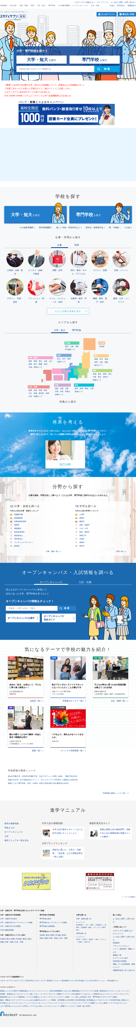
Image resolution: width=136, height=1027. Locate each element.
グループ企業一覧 (77, 1006)
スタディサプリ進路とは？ (123, 931)
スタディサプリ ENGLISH (23, 981)
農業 (91, 925)
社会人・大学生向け (117, 5)
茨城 (94, 374)
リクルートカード (52, 1006)
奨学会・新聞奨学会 (94, 227)
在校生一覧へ (36, 701)
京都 (61, 388)
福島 (106, 362)
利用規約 (116, 943)
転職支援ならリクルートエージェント (34, 991)
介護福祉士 (99, 925)
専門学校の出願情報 (47, 926)
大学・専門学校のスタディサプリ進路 (102, 997)
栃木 (99, 374)
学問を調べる (81, 933)
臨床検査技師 (19, 532)
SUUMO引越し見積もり (119, 1000)
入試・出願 (95, 5)
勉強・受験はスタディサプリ (11, 1000)
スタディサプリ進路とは (84, 2)
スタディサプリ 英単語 (43, 981)
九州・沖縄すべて (35, 396)
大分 (30, 393)
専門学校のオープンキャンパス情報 (53, 923)
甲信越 (18, 939)
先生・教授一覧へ (119, 701)
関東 (13, 939)
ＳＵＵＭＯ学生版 (77, 981)
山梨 (72, 346)
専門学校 (51, 5)
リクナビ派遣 (93, 991)
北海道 (101, 346)
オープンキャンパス (80, 5)
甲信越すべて (70, 349)
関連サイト (65, 1006)
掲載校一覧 (117, 955)
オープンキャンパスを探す (21, 618)
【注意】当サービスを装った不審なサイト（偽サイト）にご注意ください (37, 88)
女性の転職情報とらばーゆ (60, 991)
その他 (127, 227)
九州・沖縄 (19, 942)
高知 (45, 364)
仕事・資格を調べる (83, 919)
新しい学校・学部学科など (68, 227)
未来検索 (3, 5)
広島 (45, 361)
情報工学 (82, 535)
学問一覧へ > (121, 551)
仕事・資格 (23, 5)
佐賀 (35, 390)
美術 (97, 939)
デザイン (103, 939)
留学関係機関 (45, 227)
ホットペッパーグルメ (28, 1003)
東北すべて (98, 365)
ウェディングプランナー (23, 542)
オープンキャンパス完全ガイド (54, 618)
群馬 (104, 374)
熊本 (45, 390)
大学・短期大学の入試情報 (10, 926)
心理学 (81, 514)
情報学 (81, 542)
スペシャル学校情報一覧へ (72, 750)
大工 (86, 925)
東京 (99, 377)
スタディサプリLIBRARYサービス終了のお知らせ (27, 92)
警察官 (16, 525)
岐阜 (76, 388)
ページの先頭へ (130, 897)
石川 (64, 359)
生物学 (81, 539)
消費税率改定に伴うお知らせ (124, 970)
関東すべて (97, 380)
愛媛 (40, 364)
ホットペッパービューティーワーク (75, 1003)
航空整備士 (79, 925)
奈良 (61, 391)
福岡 (30, 390)
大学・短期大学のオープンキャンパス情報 (16, 923)
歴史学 (81, 546)
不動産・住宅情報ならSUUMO (62, 1000)
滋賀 (56, 388)
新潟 (66, 346)
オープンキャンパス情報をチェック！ (30, 601)
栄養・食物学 (84, 525)
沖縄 (47, 393)
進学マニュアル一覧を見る (16, 840)
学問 (32, 5)
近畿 (2, 942)
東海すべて (79, 392)
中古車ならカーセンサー (9, 1003)
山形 (101, 362)
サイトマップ (102, 2)
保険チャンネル (96, 1003)
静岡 (81, 388)
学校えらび (9, 828)
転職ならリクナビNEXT (9, 991)
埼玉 (110, 374)
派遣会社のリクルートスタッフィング (114, 991)
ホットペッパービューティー (49, 1003)
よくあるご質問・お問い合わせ (123, 2)
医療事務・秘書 (86, 927)
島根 (35, 361)
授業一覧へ (37, 750)
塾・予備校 (114, 227)
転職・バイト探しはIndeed (76, 997)
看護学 (81, 518)
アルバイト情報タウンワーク (60, 994)
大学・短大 (41, 5)
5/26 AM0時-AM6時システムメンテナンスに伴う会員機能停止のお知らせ (37, 96)
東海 (24, 939)
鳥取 (30, 361)
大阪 (66, 388)
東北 (8, 939)
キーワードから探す (120, 958)
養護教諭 (17, 528)
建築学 (81, 521)
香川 (35, 364)
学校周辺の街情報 (119, 961)
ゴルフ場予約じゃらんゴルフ (11, 1006)
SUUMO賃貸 (80, 1000)
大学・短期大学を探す (8, 919)
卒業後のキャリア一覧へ (73, 701)
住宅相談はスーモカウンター (98, 1000)
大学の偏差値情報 (7, 930)
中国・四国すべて (35, 367)
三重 (91, 388)
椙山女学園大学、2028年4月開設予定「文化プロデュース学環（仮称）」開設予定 (42, 776)
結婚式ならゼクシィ (41, 1000)
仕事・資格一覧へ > (53, 551)
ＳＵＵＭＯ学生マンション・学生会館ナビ (101, 981)
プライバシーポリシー (121, 946)
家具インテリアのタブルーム (115, 1003)
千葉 (94, 377)
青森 (96, 359)
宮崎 (35, 393)
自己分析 (13, 5)
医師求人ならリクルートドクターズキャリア (111, 994)
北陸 (29, 939)
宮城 (106, 359)
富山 (59, 359)
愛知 (86, 388)
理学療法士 (18, 539)
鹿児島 (41, 393)
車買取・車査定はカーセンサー (12, 994)
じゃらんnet (28, 1000)
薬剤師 (16, 546)
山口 (50, 361)
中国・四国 (9, 942)
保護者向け (132, 5)
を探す (41, 59)
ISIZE (88, 1006)
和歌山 (67, 391)
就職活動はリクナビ (79, 991)
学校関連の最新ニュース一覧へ (115, 793)
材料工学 (87, 942)
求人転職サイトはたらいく (82, 994)
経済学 (85, 939)
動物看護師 (18, 518)
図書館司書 (18, 514)
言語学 (78, 939)
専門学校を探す (45, 919)
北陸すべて (61, 362)
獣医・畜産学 (84, 532)
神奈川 (105, 377)
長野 (77, 346)
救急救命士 (18, 535)
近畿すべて (59, 395)
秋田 (96, 362)
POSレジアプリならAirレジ (33, 1006)
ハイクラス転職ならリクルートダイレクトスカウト (44, 997)
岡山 (40, 361)
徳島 (30, 364)
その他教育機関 (64, 5)
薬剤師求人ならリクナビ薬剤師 (12, 997)
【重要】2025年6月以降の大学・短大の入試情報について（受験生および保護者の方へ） (44, 85)
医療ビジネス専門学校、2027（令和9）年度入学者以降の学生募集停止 (38, 783)
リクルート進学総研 (61, 981)
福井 (69, 359)
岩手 (101, 359)
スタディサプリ (6, 981)
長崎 (40, 390)
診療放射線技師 (20, 521)
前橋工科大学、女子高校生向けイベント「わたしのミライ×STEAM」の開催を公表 (43, 780)
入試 (6, 836)
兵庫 (56, 391)
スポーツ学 (83, 528)
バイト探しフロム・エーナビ (36, 994)
